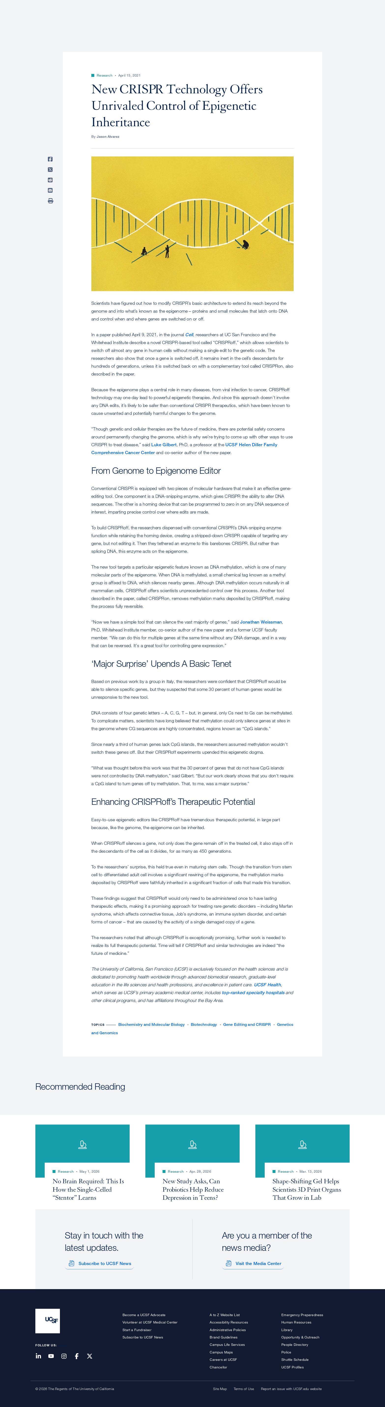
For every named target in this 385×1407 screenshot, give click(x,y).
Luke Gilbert (163, 444)
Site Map (220, 1387)
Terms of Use (244, 1387)
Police (286, 1350)
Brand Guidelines (223, 1335)
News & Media (313, 20)
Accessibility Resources (229, 1320)
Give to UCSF (331, 5)
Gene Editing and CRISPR (247, 1024)
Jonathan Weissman (261, 622)
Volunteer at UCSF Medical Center (150, 1320)
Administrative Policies (228, 1328)
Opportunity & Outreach (300, 1335)
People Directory (294, 1343)
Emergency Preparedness (302, 1313)
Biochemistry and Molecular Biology (151, 1024)
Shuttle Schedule (295, 1358)
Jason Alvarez (108, 136)
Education (281, 20)
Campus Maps (221, 1350)
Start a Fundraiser (137, 1328)
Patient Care (221, 20)
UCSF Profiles (292, 1365)
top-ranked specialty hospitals (253, 992)
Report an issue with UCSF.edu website (291, 1387)
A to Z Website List (225, 1313)
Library (286, 1328)
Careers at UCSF (223, 1358)
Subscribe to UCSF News (103, 1261)
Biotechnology (204, 1024)
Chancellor (218, 1365)
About (194, 20)
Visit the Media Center (256, 1261)
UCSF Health (267, 984)
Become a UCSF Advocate (144, 1313)
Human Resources (296, 1320)
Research (252, 20)
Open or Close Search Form (340, 21)
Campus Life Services (227, 1343)
